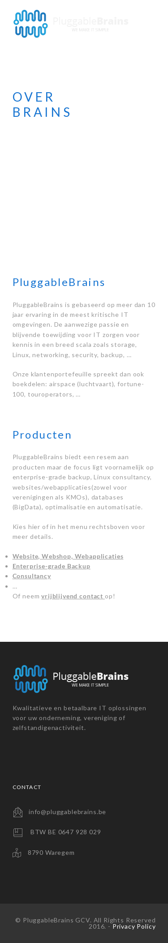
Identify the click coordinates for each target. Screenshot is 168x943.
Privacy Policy (134, 926)
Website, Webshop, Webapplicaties (68, 556)
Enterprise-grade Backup (51, 566)
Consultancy (32, 576)
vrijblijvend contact (73, 596)
